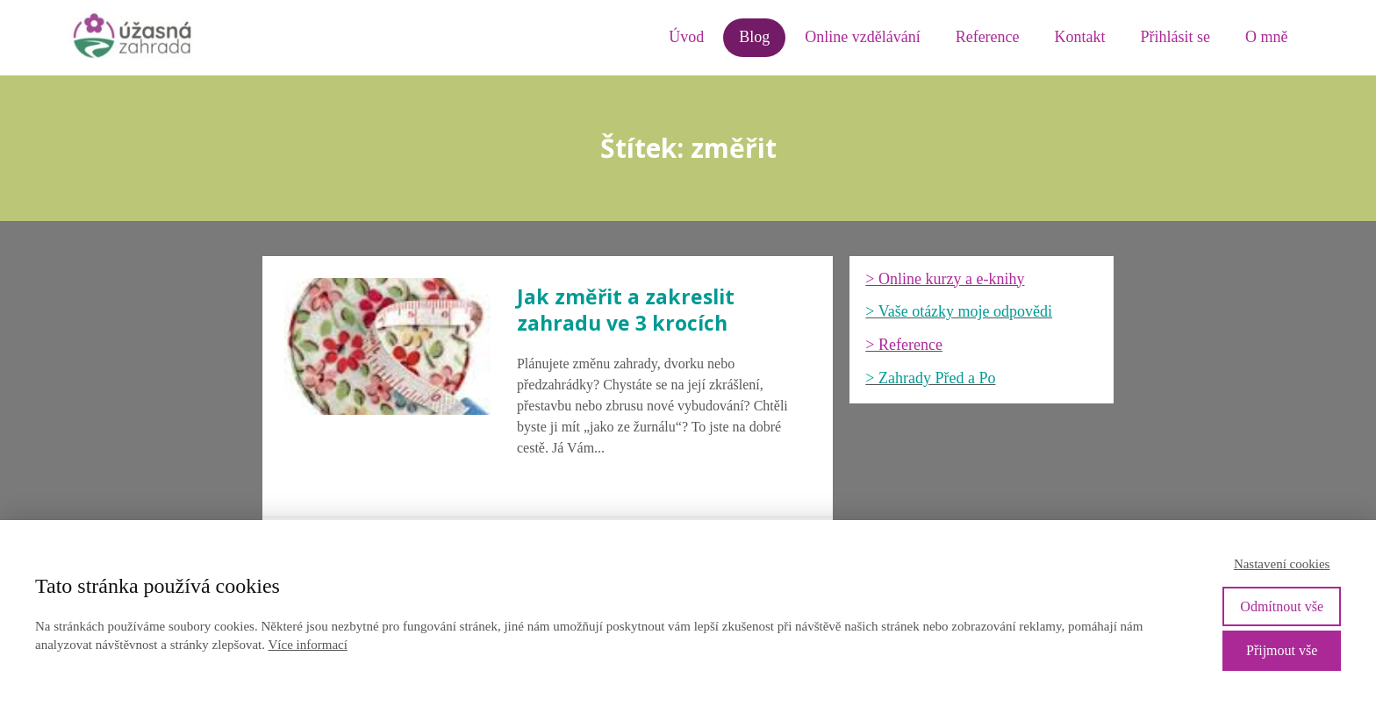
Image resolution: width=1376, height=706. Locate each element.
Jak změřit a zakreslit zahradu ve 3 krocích (626, 310)
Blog (754, 37)
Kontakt (1080, 37)
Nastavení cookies (1282, 564)
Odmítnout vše (1281, 606)
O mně (1266, 37)
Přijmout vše (1281, 650)
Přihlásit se (1176, 37)
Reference (988, 37)
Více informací (307, 645)
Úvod (686, 37)
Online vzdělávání (862, 37)
